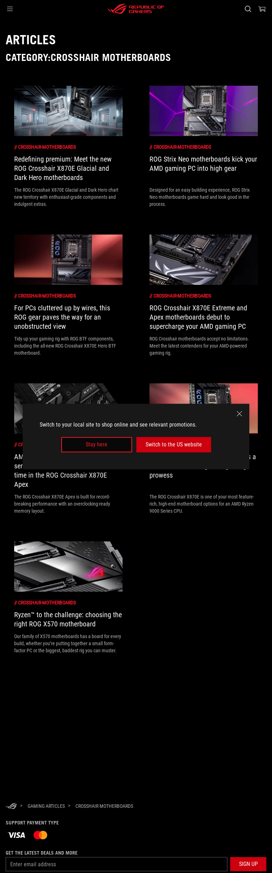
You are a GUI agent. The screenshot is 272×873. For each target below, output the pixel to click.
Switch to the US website (174, 444)
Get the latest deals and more (42, 853)
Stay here (96, 444)
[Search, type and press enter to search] (247, 9)
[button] (10, 9)
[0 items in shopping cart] (262, 9)
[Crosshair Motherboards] (104, 806)
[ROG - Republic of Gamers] (136, 9)
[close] (239, 414)
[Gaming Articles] (46, 806)
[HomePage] (11, 806)
